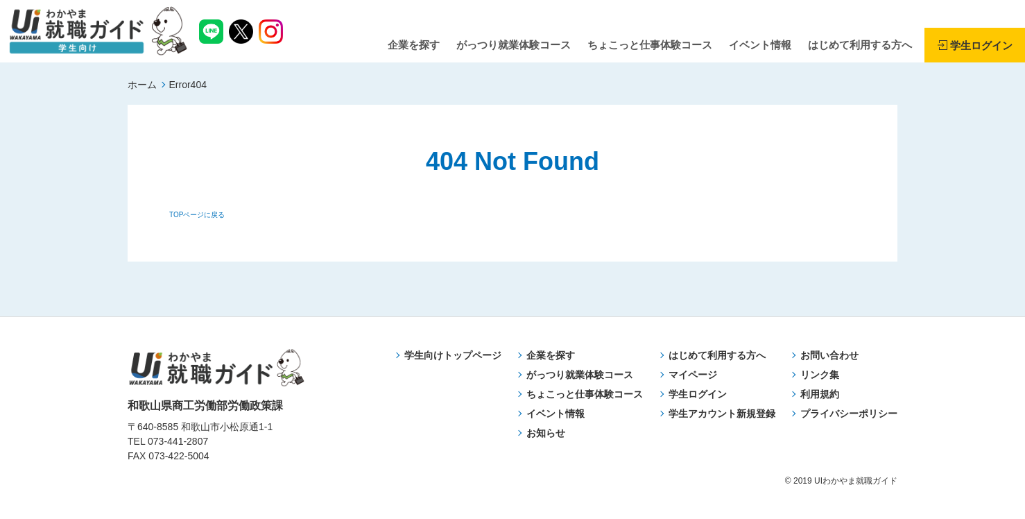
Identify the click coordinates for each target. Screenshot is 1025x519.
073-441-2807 (178, 441)
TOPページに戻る (197, 215)
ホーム (142, 84)
